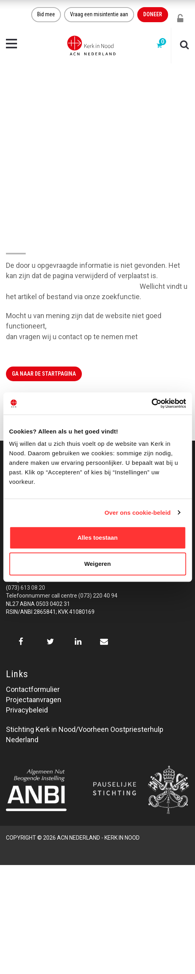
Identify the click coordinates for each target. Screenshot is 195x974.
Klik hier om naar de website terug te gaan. (72, 286)
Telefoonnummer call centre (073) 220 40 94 (61, 595)
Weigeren (97, 563)
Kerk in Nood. (160, 336)
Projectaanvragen (33, 699)
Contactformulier (33, 689)
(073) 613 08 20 (25, 587)
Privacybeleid (27, 710)
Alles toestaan (98, 537)
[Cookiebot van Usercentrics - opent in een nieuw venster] (151, 403)
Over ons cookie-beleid (137, 512)
